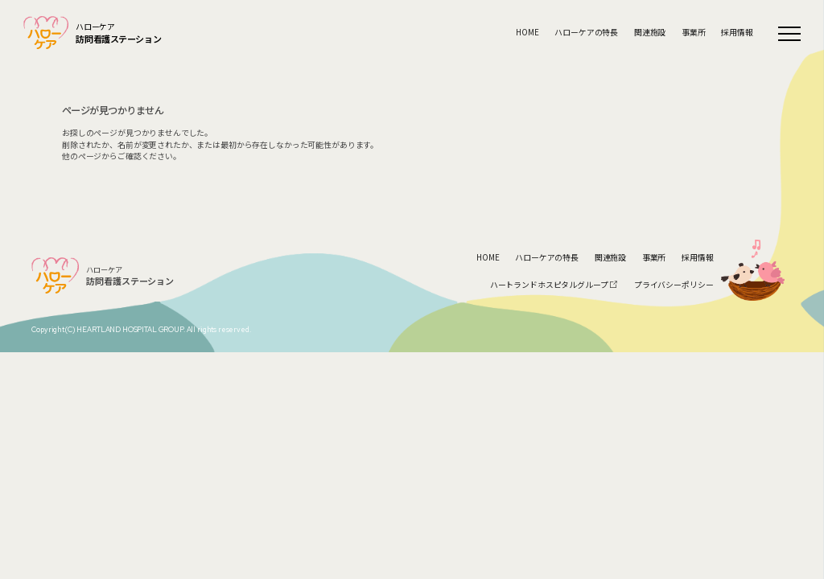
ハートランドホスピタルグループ (554, 284)
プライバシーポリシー (674, 284)
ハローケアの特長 (586, 33)
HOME (527, 33)
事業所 (694, 33)
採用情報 (736, 33)
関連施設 (649, 33)
